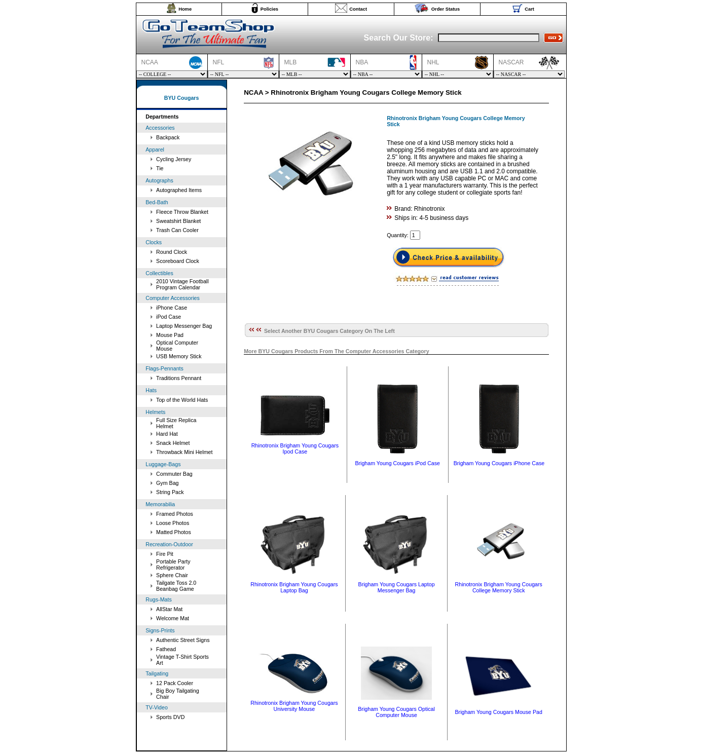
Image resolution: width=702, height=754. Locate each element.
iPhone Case (171, 308)
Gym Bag (167, 483)
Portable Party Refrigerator (173, 564)
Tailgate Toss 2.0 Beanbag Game (176, 586)
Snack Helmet (173, 443)
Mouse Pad (169, 335)
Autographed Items (179, 190)
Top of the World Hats (182, 400)
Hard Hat (167, 434)
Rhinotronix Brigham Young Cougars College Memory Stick (498, 587)
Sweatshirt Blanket (178, 221)
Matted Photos (173, 532)
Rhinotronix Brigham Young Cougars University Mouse (294, 706)
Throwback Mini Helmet (184, 452)
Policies (269, 9)
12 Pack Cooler (174, 683)
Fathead (166, 649)
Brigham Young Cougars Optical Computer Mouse (396, 712)
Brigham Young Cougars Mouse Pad (498, 712)
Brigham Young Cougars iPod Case (397, 463)
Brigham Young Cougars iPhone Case (499, 463)
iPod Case (168, 317)
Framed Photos (174, 514)
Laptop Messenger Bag (184, 326)
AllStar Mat (169, 609)
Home (185, 9)
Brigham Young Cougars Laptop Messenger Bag (396, 587)
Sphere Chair (172, 575)
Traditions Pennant (178, 378)
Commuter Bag (174, 474)
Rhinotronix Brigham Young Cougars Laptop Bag (294, 587)
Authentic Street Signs (182, 640)
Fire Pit (164, 554)
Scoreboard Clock (177, 261)
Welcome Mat (172, 618)
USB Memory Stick (178, 356)
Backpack (167, 137)
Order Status (445, 9)
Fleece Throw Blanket (182, 212)
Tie (159, 168)
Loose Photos (172, 523)
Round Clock (171, 252)
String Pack (170, 492)
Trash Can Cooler (177, 230)
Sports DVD (170, 717)
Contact (358, 9)
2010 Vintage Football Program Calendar (182, 284)
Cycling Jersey (173, 159)
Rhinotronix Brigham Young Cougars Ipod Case (295, 448)
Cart (529, 9)
